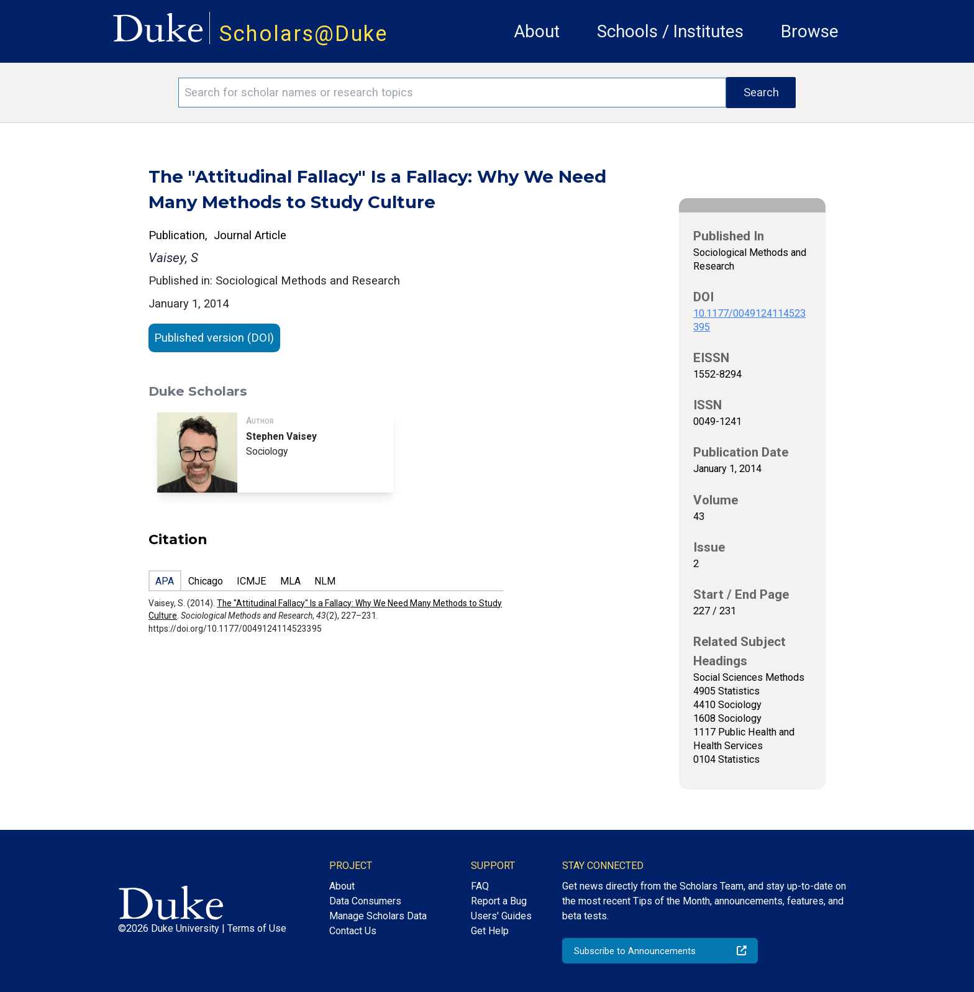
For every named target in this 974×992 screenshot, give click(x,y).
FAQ (480, 886)
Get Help (490, 931)
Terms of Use (256, 928)
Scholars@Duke (303, 33)
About (537, 31)
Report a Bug (499, 901)
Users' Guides (501, 916)
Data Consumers (365, 901)
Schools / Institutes (670, 31)
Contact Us (352, 931)
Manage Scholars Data (378, 916)
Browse (810, 31)
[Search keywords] (452, 92)
